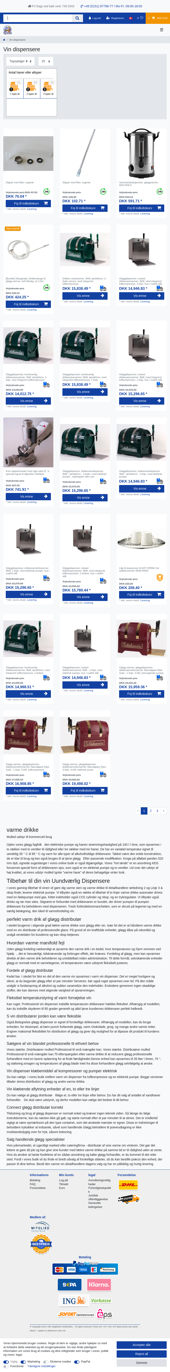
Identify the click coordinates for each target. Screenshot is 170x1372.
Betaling (35, 1180)
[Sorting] (20, 61)
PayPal (85, 1361)
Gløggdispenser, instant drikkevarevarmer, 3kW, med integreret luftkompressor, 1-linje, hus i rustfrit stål (140, 281)
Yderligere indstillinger (41, 1366)
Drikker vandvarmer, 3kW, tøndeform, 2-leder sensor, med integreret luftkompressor (84, 281)
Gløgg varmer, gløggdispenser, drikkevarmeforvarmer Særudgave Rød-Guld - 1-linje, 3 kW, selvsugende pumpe (141, 670)
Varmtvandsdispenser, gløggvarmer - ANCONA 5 (139, 183)
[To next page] (163, 811)
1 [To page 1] (144, 811)
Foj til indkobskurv (30, 203)
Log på (63, 1180)
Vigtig (13, 1361)
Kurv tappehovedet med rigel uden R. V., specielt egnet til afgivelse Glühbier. (28, 472)
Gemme (141, 1362)
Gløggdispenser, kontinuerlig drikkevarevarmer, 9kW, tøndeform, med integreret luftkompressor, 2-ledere (28, 670)
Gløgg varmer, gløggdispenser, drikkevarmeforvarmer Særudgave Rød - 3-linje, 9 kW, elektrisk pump (84, 767)
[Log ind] (94, 18)
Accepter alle (142, 1345)
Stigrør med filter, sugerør (20, 182)
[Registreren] (115, 18)
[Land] (131, 18)
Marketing (33, 1361)
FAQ (33, 1184)
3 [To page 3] (157, 811)
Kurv (62, 1188)
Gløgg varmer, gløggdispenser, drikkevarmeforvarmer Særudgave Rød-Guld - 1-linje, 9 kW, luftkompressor (28, 767)
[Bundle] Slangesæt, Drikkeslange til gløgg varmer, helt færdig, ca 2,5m (26, 279)
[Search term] (37, 18)
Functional (17, 1366)
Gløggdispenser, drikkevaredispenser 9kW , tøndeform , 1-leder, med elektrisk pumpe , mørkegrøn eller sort (84, 474)
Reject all (141, 1354)
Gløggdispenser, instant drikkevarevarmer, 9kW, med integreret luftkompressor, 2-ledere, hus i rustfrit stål (83, 572)
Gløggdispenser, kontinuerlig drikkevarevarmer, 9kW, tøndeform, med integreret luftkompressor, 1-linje (84, 377)
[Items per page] (46, 61)
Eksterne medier (60, 1361)
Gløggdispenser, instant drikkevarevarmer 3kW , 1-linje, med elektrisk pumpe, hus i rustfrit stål (82, 670)
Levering (32, 209)
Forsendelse (38, 1188)
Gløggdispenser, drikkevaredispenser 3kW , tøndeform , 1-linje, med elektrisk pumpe (140, 474)
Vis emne (90, 296)
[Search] (77, 18)
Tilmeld (63, 1184)
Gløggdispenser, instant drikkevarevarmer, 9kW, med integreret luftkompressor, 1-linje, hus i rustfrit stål (140, 377)
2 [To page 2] (151, 811)
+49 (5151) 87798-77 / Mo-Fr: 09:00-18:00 (111, 6)
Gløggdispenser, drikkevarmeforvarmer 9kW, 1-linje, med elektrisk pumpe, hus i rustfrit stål (27, 571)
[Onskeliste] (140, 18)
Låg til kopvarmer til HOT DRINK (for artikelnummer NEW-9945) (139, 569)
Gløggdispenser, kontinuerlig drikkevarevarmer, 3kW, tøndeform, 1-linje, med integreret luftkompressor (26, 377)
